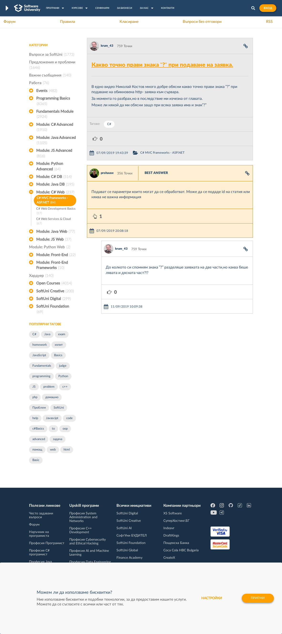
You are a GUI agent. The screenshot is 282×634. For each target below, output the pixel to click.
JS (33, 386)
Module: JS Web (53, 239)
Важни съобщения (50, 75)
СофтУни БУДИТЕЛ (131, 535)
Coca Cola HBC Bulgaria (181, 550)
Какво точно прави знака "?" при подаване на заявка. (162, 65)
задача (57, 439)
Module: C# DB (54, 176)
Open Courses (54, 283)
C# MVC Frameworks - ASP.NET (52, 201)
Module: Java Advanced (56, 141)
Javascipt (52, 418)
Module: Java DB (55, 184)
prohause (107, 173)
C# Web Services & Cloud (53, 222)
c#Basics (38, 428)
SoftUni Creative (55, 291)
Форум (9, 22)
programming (41, 376)
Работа (39, 83)
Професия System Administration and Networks (83, 517)
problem (49, 386)
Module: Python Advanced (49, 167)
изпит (59, 344)
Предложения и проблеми (52, 65)
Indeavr (168, 528)
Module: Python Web (49, 247)
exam (61, 334)
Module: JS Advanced (54, 154)
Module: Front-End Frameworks (52, 266)
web (53, 449)
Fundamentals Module (54, 115)
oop (65, 428)
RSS (269, 22)
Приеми (257, 598)
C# (34, 334)
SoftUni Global (127, 550)
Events (46, 90)
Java (47, 334)
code (69, 418)
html (67, 449)
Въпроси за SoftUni (51, 54)
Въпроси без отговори (202, 22)
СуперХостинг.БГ (176, 520)
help (35, 418)
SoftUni (59, 407)
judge (62, 365)
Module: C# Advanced (54, 128)
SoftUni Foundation (52, 309)
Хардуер (41, 275)
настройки (209, 598)
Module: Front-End (56, 255)
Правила (67, 22)
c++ (65, 386)
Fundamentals (41, 365)
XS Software (172, 513)
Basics (58, 355)
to (53, 428)
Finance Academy (129, 557)
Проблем (39, 407)
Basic (35, 460)
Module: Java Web (55, 231)
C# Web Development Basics (56, 211)
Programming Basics (53, 101)
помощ (37, 449)
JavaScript (39, 355)
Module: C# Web (55, 192)
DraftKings (171, 535)
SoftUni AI (124, 528)
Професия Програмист (46, 543)
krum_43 (107, 45)
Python (63, 376)
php (34, 397)
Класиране (129, 22)
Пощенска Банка (176, 543)
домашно (51, 397)
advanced (38, 439)
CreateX (169, 557)
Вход (268, 8)
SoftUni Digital (53, 298)
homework (39, 344)
